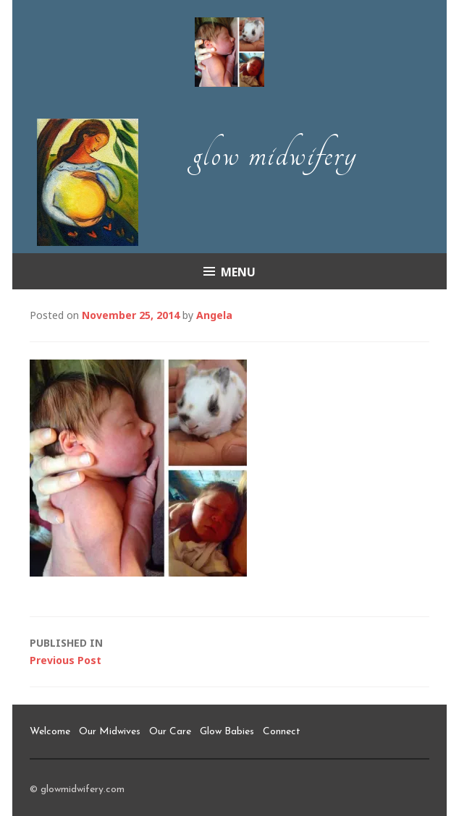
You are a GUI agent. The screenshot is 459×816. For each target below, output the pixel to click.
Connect (281, 731)
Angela (214, 315)
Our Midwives (109, 731)
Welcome (50, 731)
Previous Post (229, 650)
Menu (238, 272)
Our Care (170, 731)
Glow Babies (227, 731)
